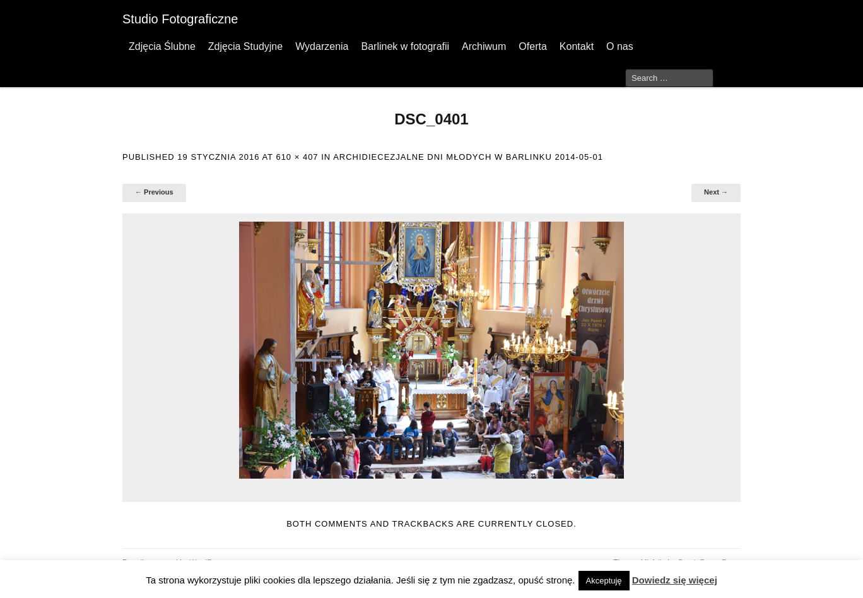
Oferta (532, 46)
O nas (619, 46)
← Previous (154, 192)
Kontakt (577, 46)
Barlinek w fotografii (405, 46)
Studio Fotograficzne (180, 19)
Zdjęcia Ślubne (162, 46)
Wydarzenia (321, 46)
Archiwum (484, 46)
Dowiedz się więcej (674, 580)
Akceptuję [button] (604, 580)
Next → (716, 192)
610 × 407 (297, 157)
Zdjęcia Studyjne (245, 46)
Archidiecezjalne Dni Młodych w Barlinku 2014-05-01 (468, 157)
